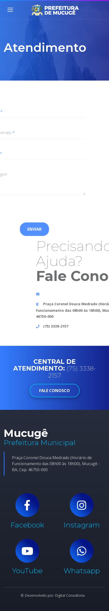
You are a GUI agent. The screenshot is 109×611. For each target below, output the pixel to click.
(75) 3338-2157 (80, 326)
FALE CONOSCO (55, 390)
